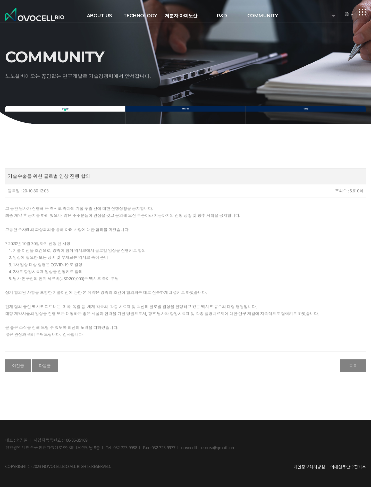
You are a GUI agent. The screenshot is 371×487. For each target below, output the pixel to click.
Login (329, 15)
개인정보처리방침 (309, 467)
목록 (353, 371)
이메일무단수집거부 (348, 467)
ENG (349, 15)
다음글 (45, 371)
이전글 (18, 371)
